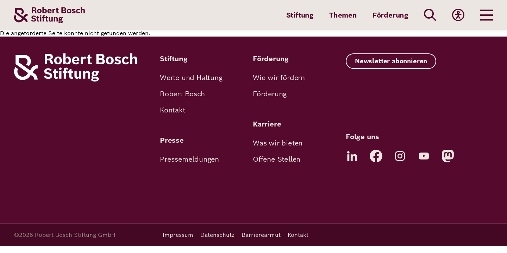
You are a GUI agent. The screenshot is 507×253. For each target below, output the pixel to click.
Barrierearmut (261, 235)
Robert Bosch (182, 93)
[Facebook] (376, 156)
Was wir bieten (277, 143)
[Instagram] (400, 156)
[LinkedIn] (352, 156)
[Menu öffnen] (486, 15)
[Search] (430, 15)
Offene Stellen (276, 159)
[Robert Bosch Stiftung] (75, 79)
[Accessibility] (458, 15)
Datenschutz (217, 235)
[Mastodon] (448, 156)
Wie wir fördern (279, 77)
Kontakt (173, 110)
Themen (343, 15)
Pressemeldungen (189, 159)
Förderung (390, 15)
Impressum (178, 235)
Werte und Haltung (191, 77)
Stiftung (300, 15)
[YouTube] (424, 156)
